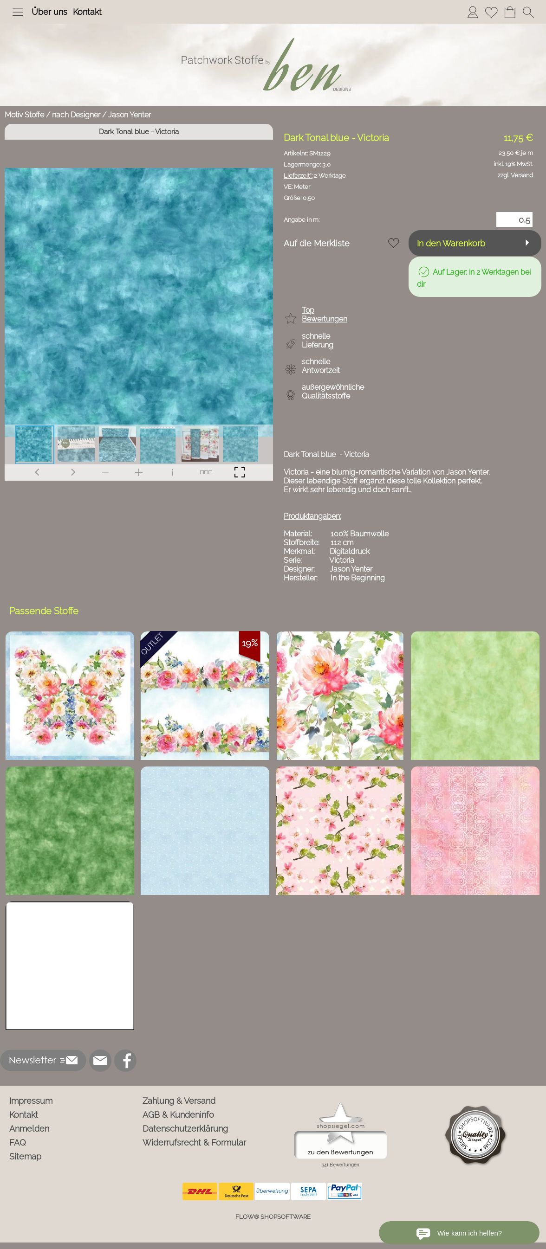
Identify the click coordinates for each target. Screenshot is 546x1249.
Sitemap (25, 1156)
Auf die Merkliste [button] (317, 243)
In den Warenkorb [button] (451, 243)
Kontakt (87, 12)
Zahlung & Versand (179, 1101)
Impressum (30, 1101)
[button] (17, 12)
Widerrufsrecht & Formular (194, 1142)
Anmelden (29, 1128)
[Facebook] (125, 1060)
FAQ (17, 1142)
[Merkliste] (491, 12)
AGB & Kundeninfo (178, 1115)
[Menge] (514, 219)
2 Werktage (315, 175)
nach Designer (76, 114)
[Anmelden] (473, 12)
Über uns (49, 12)
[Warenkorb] (510, 12)
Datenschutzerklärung (185, 1128)
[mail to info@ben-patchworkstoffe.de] (100, 1060)
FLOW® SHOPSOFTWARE (273, 1216)
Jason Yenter (129, 114)
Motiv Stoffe (24, 114)
